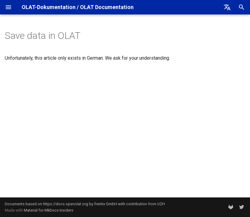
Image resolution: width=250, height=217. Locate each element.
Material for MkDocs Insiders (48, 210)
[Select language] (227, 7)
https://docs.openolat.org (65, 204)
